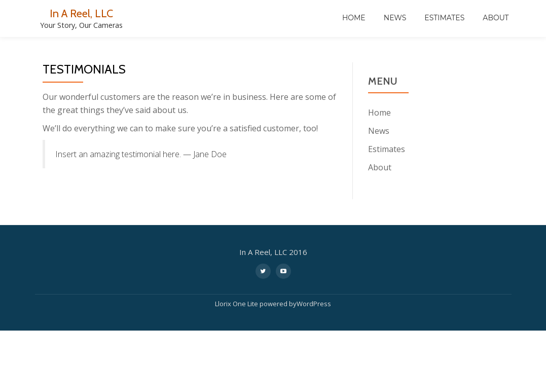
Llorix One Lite (237, 302)
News (395, 17)
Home (354, 17)
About (495, 17)
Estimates (444, 17)
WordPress (314, 302)
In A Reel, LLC (81, 13)
